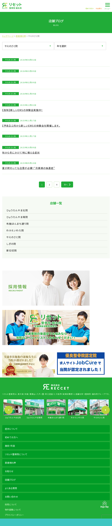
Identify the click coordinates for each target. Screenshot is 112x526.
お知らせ (9, 471)
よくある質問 (11, 488)
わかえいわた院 (15, 230)
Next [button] (105, 410)
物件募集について (13, 509)
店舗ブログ (10, 479)
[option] (13, 409)
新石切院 (11, 250)
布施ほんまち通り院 (17, 223)
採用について (11, 504)
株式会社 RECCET (12, 6)
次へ (66, 184)
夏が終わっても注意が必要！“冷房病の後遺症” (28, 168)
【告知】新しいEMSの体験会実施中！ (22, 110)
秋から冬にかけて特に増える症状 (21, 152)
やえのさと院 (13, 237)
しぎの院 (11, 244)
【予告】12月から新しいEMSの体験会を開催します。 (31, 125)
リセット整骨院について (16, 454)
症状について (11, 428)
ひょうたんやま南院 (17, 217)
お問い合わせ (11, 496)
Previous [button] (8, 410)
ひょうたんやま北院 (17, 210)
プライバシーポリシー (14, 514)
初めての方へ (11, 437)
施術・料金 (10, 445)
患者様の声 (10, 462)
